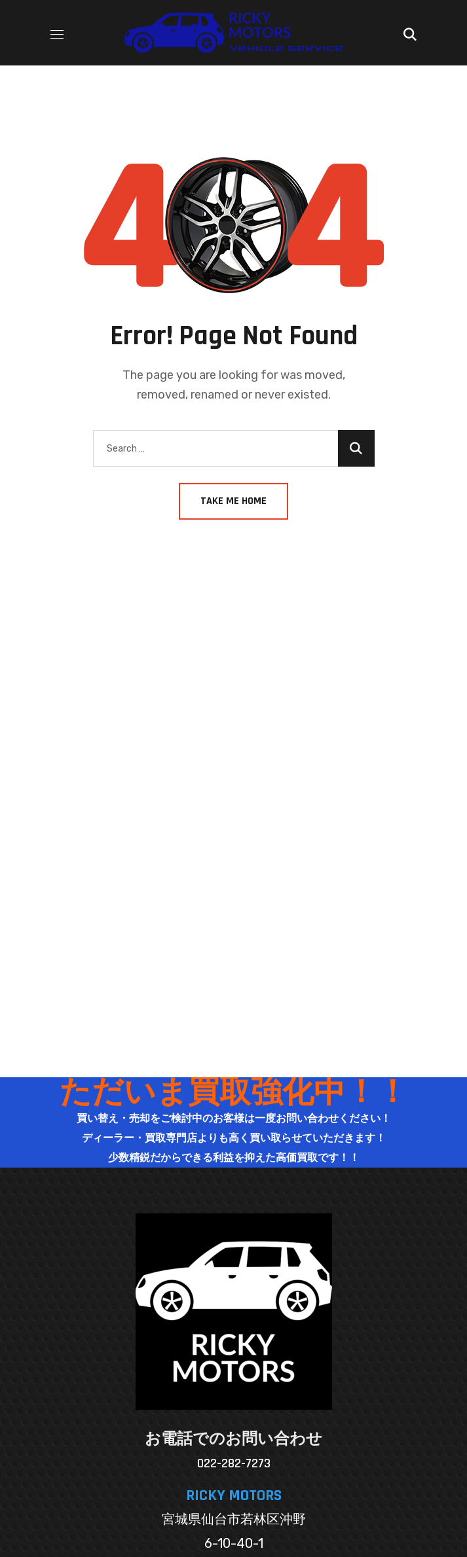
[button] (410, 32)
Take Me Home (233, 501)
